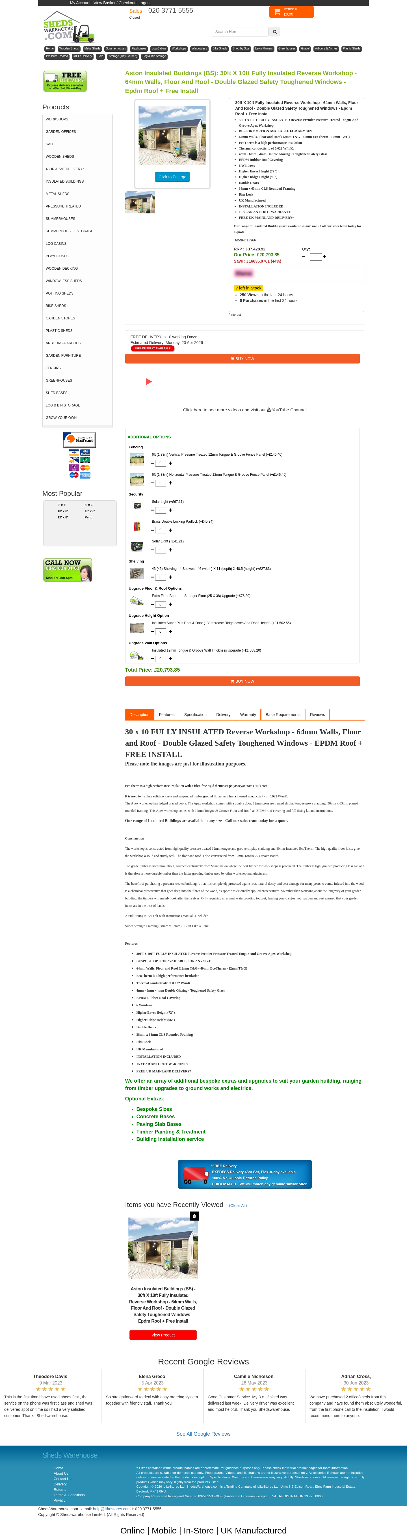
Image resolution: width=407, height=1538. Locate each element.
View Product (163, 1335)
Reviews (317, 714)
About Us (61, 1474)
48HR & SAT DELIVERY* (65, 169)
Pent (88, 517)
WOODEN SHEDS (60, 157)
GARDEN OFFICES (61, 132)
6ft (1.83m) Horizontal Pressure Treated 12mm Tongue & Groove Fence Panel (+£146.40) (219, 475)
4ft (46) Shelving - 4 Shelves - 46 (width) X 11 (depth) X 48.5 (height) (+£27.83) (211, 569)
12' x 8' (63, 517)
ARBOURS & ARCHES (63, 343)
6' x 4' (62, 505)
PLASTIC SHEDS (59, 331)
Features (167, 714)
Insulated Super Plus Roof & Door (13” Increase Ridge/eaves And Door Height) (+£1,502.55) (221, 623)
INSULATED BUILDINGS (65, 181)
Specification (195, 714)
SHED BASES (57, 393)
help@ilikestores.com (112, 1509)
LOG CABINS (56, 244)
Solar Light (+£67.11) (168, 502)
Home (58, 1468)
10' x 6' (63, 511)
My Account (80, 3)
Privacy (59, 1500)
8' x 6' (89, 505)
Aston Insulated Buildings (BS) (162, 1288)
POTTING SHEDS (59, 293)
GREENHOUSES (59, 380)
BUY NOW (242, 358)
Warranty (248, 714)
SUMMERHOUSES (60, 219)
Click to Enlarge (172, 177)
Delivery (223, 714)
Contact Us (62, 1479)
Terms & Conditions (69, 1495)
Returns (60, 1490)
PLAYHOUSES (57, 256)
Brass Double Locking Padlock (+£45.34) (183, 522)
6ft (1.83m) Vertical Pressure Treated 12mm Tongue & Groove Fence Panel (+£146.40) (217, 455)
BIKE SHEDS (56, 306)
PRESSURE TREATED (63, 206)
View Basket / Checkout (114, 3)
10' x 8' (90, 511)
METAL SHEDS (57, 194)
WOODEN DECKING (62, 269)
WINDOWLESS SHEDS (64, 281)
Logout (144, 3)
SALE (50, 144)
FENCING (53, 368)
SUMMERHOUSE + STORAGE (69, 231)
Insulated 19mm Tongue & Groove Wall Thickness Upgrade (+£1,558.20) (206, 650)
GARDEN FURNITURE (63, 356)
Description (140, 714)
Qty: (306, 249)
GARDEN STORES (60, 318)
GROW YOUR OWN (61, 418)
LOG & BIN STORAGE (63, 405)
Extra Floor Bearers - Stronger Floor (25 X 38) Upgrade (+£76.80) (201, 596)
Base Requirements (283, 714)
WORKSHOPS (57, 119)
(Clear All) (238, 1205)
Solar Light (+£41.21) (168, 541)
